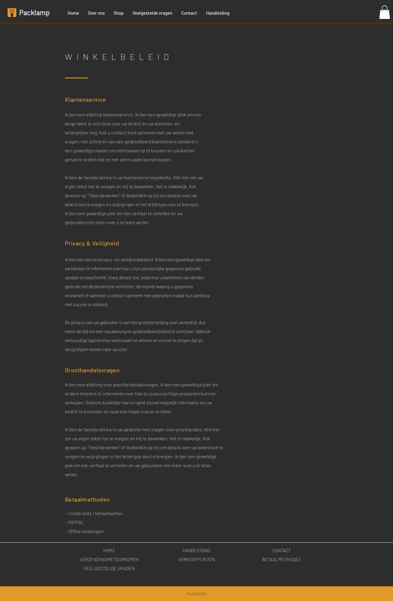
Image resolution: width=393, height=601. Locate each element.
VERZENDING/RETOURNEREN (109, 559)
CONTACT (281, 550)
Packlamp (34, 12)
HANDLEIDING (196, 550)
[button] (384, 12)
